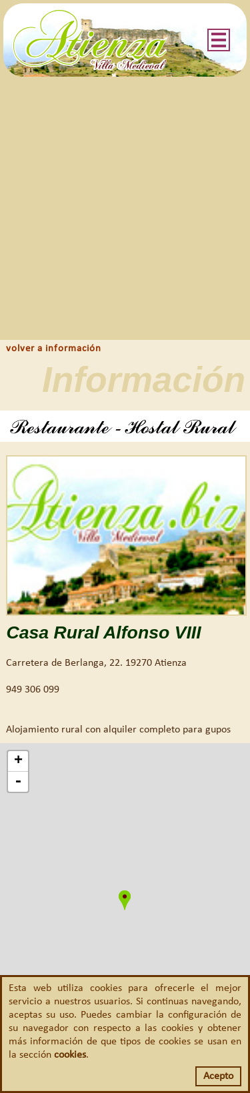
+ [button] (18, 761)
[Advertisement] (125, 208)
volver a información (53, 349)
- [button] (18, 782)
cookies (70, 1055)
